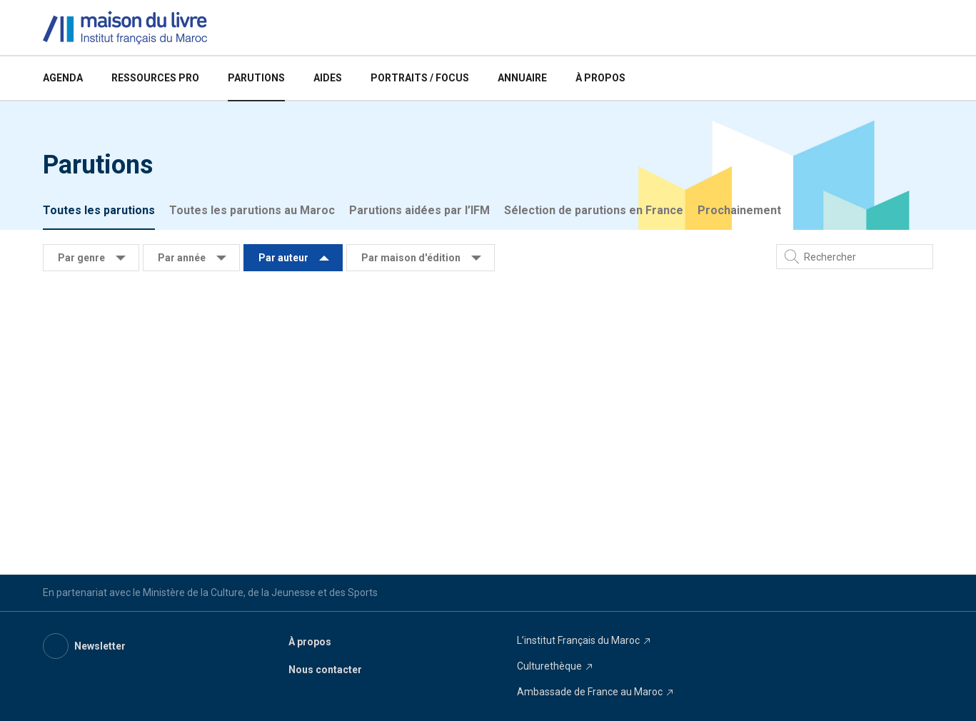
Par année (182, 257)
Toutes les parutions (99, 210)
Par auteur (283, 257)
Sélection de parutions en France (593, 210)
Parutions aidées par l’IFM (419, 210)
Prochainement (739, 210)
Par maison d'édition (411, 257)
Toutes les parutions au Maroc (252, 210)
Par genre (81, 257)
